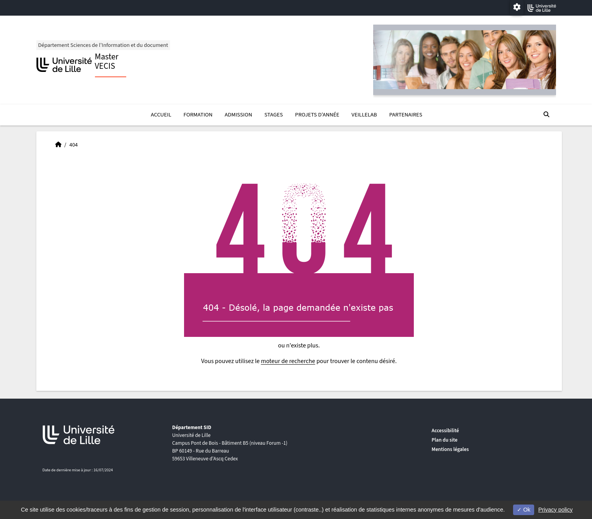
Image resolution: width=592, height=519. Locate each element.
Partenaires (405, 115)
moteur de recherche (288, 361)
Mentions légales (450, 449)
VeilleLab (364, 115)
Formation (198, 115)
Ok (523, 509)
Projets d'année (317, 115)
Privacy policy (555, 509)
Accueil (161, 115)
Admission (238, 115)
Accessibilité (445, 430)
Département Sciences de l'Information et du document (103, 45)
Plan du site (445, 440)
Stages (273, 115)
